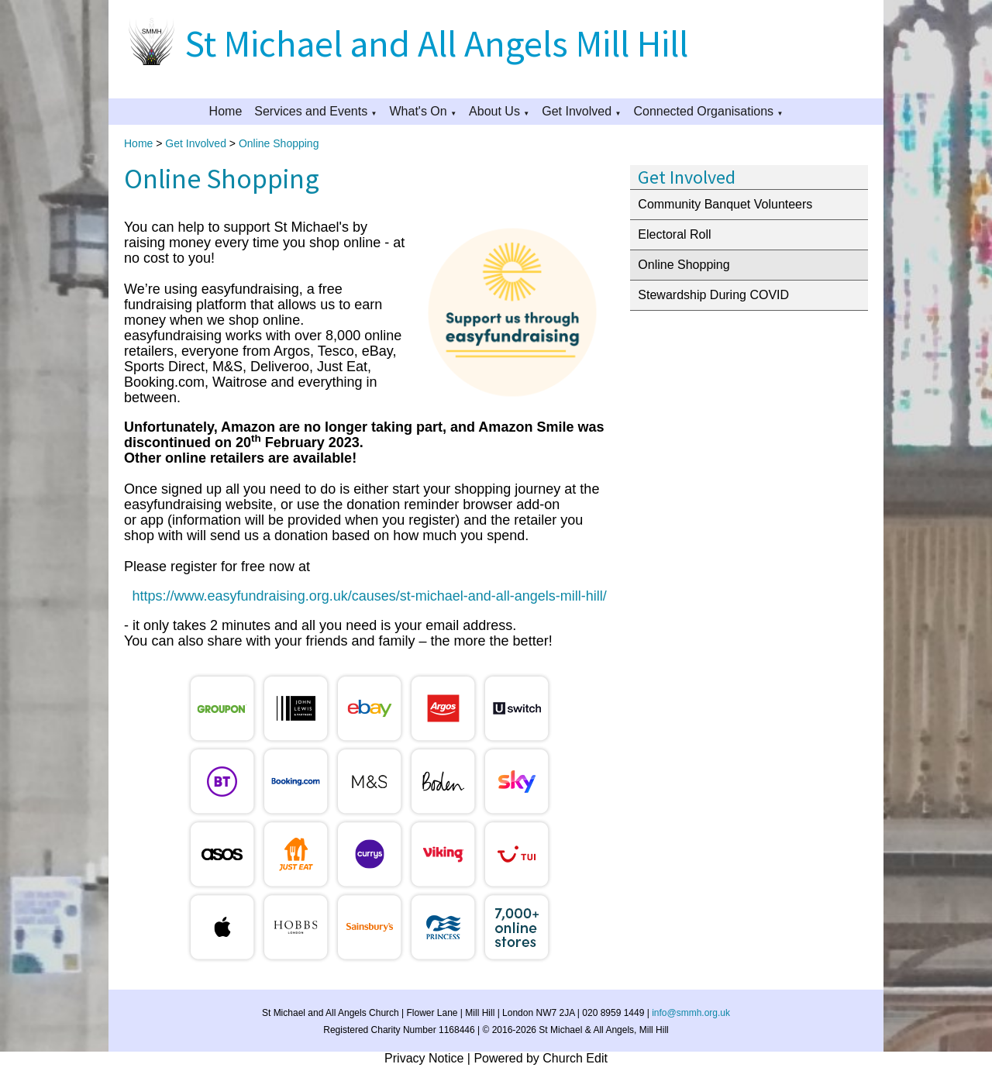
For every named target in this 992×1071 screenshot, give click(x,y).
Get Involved (576, 111)
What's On (418, 111)
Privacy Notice (423, 1058)
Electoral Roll (674, 234)
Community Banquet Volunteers (725, 204)
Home (226, 111)
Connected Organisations (703, 111)
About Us (494, 111)
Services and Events (310, 111)
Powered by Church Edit (541, 1058)
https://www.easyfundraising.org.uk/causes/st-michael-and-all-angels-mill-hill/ (370, 596)
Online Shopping (279, 143)
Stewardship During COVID (713, 294)
